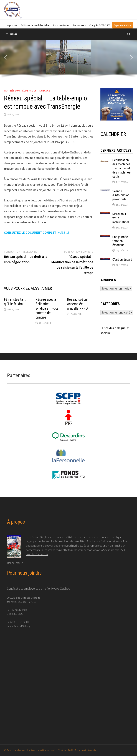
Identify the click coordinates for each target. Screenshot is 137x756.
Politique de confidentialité (35, 25)
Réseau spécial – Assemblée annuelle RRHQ (79, 303)
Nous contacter (61, 25)
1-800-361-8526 (15, 613)
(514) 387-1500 (19, 609)
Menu (11, 34)
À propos (12, 25)
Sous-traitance (40, 90)
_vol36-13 (37, 232)
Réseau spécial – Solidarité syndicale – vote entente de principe (47, 308)
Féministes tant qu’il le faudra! (15, 301)
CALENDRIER (113, 134)
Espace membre (122, 25)
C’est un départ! (122, 259)
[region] (68, 60)
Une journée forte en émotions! (120, 241)
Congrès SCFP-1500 (99, 25)
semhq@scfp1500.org (18, 626)
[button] (5, 57)
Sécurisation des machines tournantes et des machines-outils (121, 168)
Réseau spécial (19, 90)
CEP (6, 90)
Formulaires (79, 25)
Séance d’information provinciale (120, 195)
